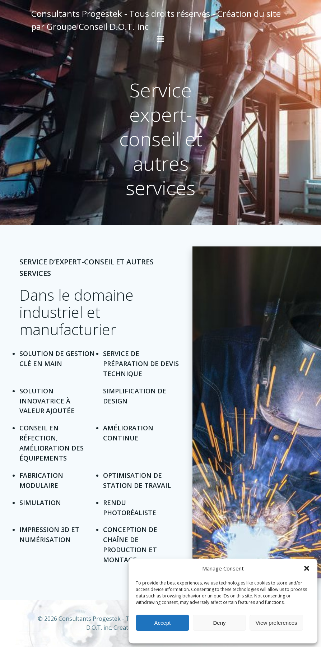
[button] (306, 568)
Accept (162, 623)
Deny (219, 623)
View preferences (276, 623)
